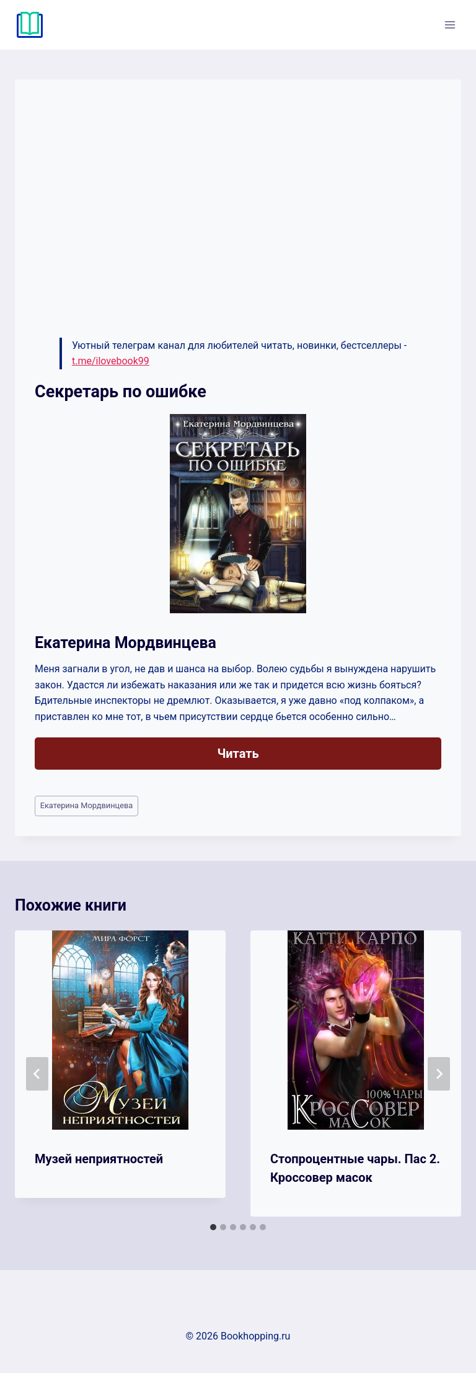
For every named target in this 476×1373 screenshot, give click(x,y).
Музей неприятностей (99, 1158)
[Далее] (439, 1074)
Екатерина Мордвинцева (86, 805)
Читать (237, 753)
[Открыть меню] (449, 24)
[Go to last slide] (37, 1074)
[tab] (213, 1227)
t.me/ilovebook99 (110, 361)
